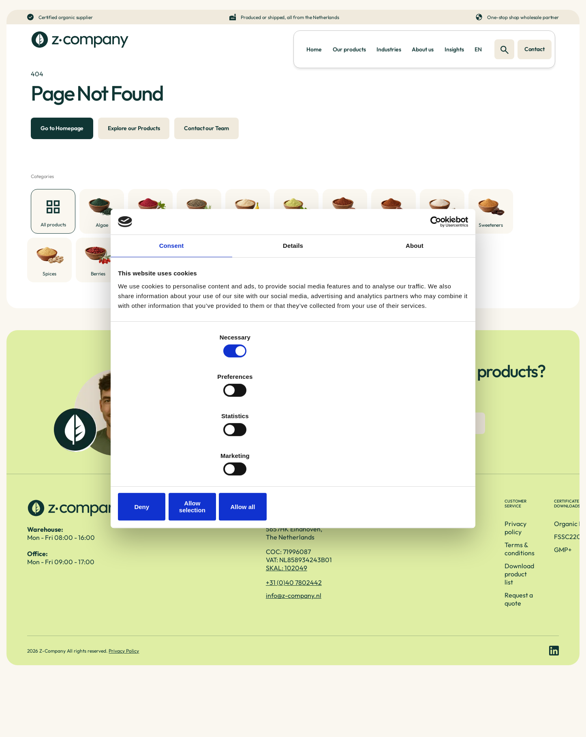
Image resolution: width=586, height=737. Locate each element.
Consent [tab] (171, 311)
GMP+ (449, 590)
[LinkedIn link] (554, 703)
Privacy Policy (126, 703)
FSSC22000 (459, 577)
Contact (535, 47)
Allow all (409, 447)
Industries (361, 47)
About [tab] (414, 311)
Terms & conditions (330, 577)
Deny (176, 447)
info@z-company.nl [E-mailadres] (192, 638)
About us (403, 47)
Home (271, 47)
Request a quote (326, 603)
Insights (442, 47)
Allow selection (293, 447)
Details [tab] (293, 311)
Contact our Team (202, 146)
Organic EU (457, 564)
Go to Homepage (58, 146)
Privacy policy (323, 564)
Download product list (334, 590)
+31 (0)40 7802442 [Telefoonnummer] (193, 625)
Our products (314, 47)
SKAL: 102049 (185, 611)
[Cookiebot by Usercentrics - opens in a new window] (431, 285)
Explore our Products (130, 146)
